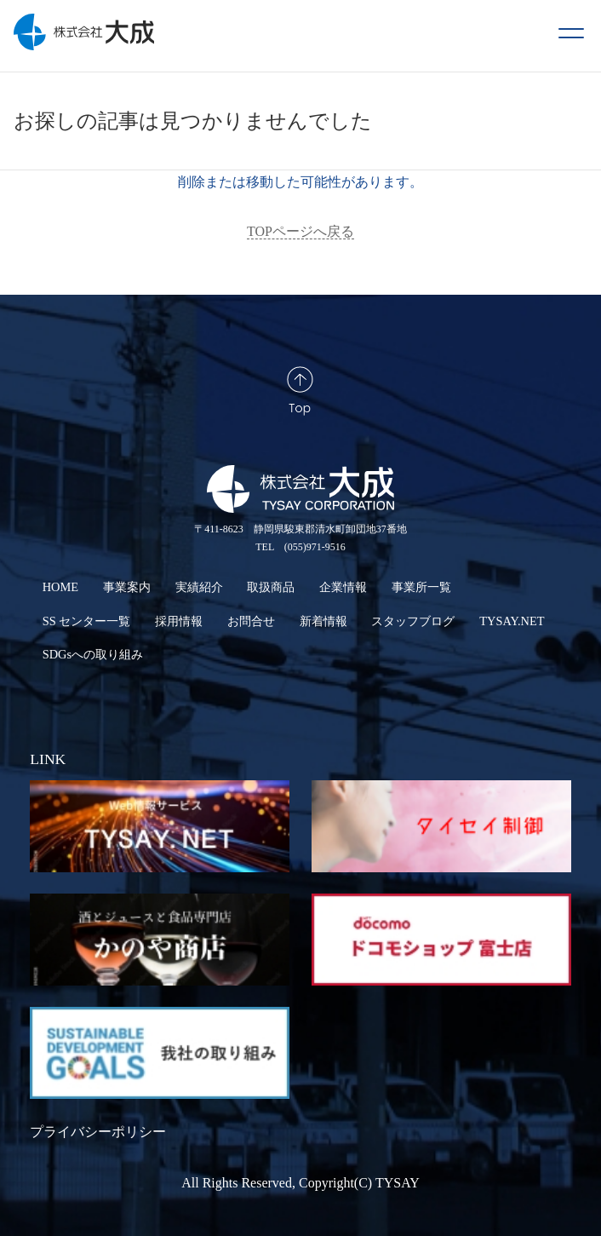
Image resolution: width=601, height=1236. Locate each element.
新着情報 (323, 621)
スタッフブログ (413, 621)
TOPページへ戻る (300, 231)
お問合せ (251, 621)
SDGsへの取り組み (93, 654)
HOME (60, 587)
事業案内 (127, 587)
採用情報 (179, 621)
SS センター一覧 (87, 621)
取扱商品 (271, 587)
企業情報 (343, 587)
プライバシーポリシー (98, 1131)
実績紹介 (199, 587)
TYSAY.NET (511, 621)
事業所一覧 (421, 587)
